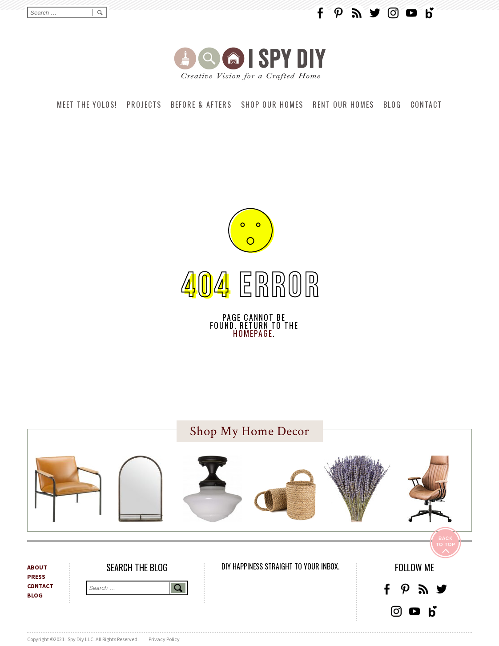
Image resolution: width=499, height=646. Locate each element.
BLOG (35, 595)
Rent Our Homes (343, 104)
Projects (144, 104)
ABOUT (37, 567)
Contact (426, 104)
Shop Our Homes (272, 104)
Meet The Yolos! (87, 104)
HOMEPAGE (253, 333)
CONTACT (40, 586)
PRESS (36, 577)
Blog (392, 104)
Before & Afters (201, 104)
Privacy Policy (164, 639)
